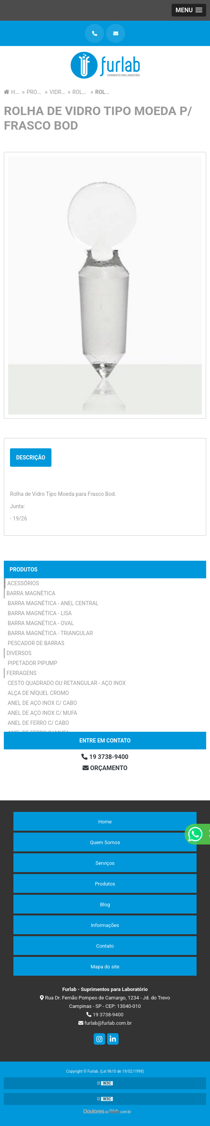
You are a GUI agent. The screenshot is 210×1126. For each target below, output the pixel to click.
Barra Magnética (31, 593)
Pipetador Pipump (32, 663)
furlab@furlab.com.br (105, 1023)
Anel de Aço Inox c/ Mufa (42, 713)
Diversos (19, 653)
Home (105, 822)
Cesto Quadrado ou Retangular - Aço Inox (67, 683)
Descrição (30, 457)
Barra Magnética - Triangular (50, 633)
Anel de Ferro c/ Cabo (38, 723)
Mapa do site (105, 967)
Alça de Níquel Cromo (38, 693)
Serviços (105, 863)
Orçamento (105, 768)
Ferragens (21, 673)
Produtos (24, 569)
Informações (105, 925)
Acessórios (23, 583)
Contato (105, 946)
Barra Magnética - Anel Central (53, 603)
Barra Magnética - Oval (41, 623)
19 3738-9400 (104, 757)
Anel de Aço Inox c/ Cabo (42, 703)
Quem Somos (105, 842)
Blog (105, 904)
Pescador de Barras (36, 643)
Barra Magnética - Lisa (40, 613)
